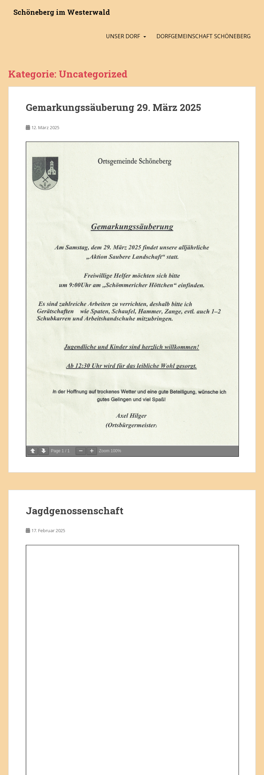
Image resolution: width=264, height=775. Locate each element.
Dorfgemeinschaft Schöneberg (203, 36)
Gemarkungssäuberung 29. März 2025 (113, 107)
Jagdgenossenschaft (74, 510)
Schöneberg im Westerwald (61, 12)
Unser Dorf (123, 36)
